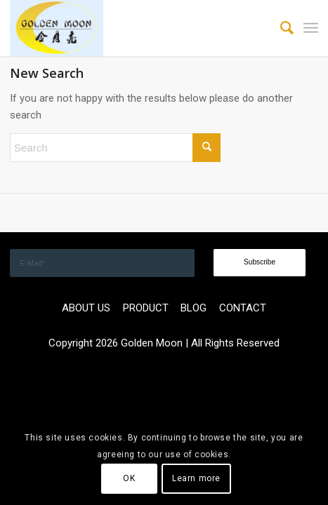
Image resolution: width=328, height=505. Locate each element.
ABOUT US (86, 308)
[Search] (280, 28)
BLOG (193, 308)
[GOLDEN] (133, 28)
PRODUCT (146, 308)
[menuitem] (280, 28)
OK (129, 478)
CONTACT (242, 308)
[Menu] (310, 28)
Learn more (196, 478)
